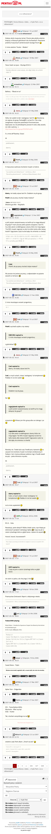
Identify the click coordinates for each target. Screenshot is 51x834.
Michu (18, 589)
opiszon (20, 825)
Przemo (28, 823)
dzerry (18, 111)
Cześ (18, 31)
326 (31, 766)
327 (36, 766)
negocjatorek (18, 215)
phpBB (17, 823)
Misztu (18, 58)
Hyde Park (34, 22)
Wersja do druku (40, 816)
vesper (18, 658)
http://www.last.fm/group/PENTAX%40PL (19, 129)
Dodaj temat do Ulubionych (37, 814)
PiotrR (18, 160)
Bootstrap (33, 825)
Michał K (18, 734)
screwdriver (18, 84)
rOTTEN (18, 682)
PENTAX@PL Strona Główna (13, 22)
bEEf (18, 516)
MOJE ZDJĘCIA (31, 99)
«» (26, 766)
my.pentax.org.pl (25, 830)
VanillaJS (40, 825)
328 (42, 766)
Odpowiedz (10, 779)
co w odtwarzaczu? (25, 14)
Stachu (18, 700)
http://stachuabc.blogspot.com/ (25, 722)
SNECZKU (17, 295)
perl (18, 613)
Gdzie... (27, 22)
